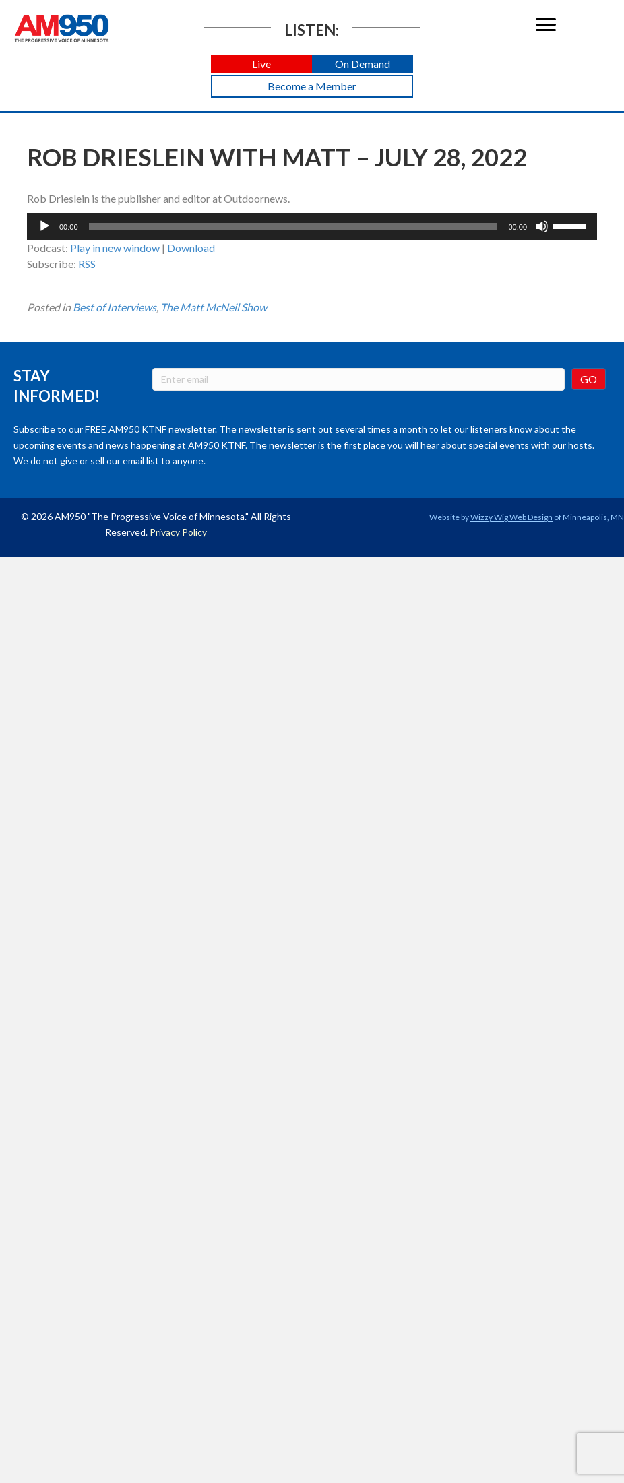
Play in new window (115, 247)
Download (191, 247)
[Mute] (542, 226)
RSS (87, 263)
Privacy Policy (178, 532)
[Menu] (545, 24)
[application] (312, 226)
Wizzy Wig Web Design (511, 517)
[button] (261, 64)
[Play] (44, 226)
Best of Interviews (114, 307)
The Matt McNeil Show (213, 307)
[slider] (293, 226)
